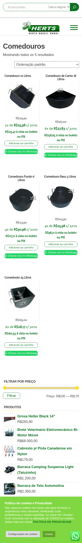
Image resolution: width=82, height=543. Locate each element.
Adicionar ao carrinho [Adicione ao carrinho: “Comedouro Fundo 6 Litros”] (21, 247)
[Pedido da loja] (46, 64)
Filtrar (11, 396)
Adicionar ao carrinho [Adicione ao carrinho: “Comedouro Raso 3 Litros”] (60, 244)
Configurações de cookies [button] (22, 534)
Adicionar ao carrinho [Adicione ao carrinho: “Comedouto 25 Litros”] (21, 345)
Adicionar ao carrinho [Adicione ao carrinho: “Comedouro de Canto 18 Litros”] (60, 146)
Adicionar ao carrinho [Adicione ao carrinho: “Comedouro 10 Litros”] (21, 143)
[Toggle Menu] (74, 27)
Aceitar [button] (49, 534)
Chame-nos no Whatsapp (23, 151)
